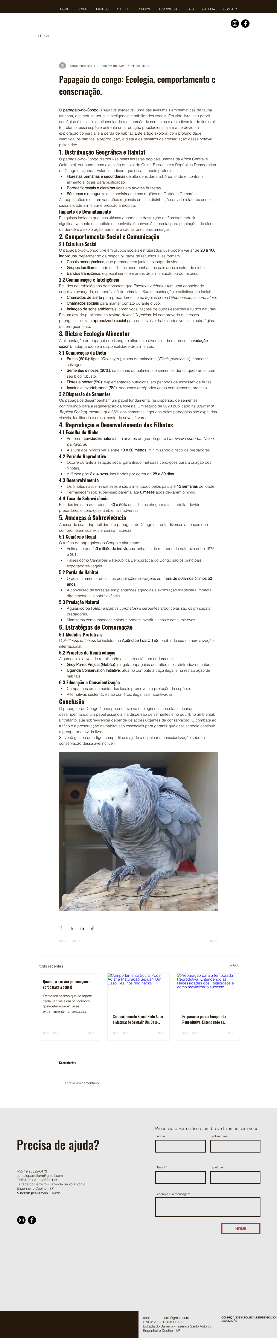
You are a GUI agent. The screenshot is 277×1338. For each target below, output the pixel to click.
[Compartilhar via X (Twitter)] (72, 928)
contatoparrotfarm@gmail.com (40, 1175)
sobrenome (220, 1136)
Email (161, 1167)
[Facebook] (245, 23)
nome (161, 1136)
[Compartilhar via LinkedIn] (82, 928)
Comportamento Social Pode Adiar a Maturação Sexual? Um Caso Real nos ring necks (138, 1019)
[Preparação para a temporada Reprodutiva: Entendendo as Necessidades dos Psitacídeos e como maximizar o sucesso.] (208, 991)
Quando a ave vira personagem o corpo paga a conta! (66, 984)
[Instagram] (235, 23)
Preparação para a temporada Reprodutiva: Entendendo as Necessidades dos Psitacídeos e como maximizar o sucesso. (205, 1019)
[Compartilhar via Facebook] (61, 928)
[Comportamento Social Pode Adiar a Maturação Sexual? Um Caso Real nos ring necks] (139, 991)
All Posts (43, 36)
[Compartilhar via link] (93, 928)
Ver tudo (233, 965)
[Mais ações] (215, 65)
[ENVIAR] (240, 1228)
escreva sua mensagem (173, 1193)
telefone (217, 1167)
